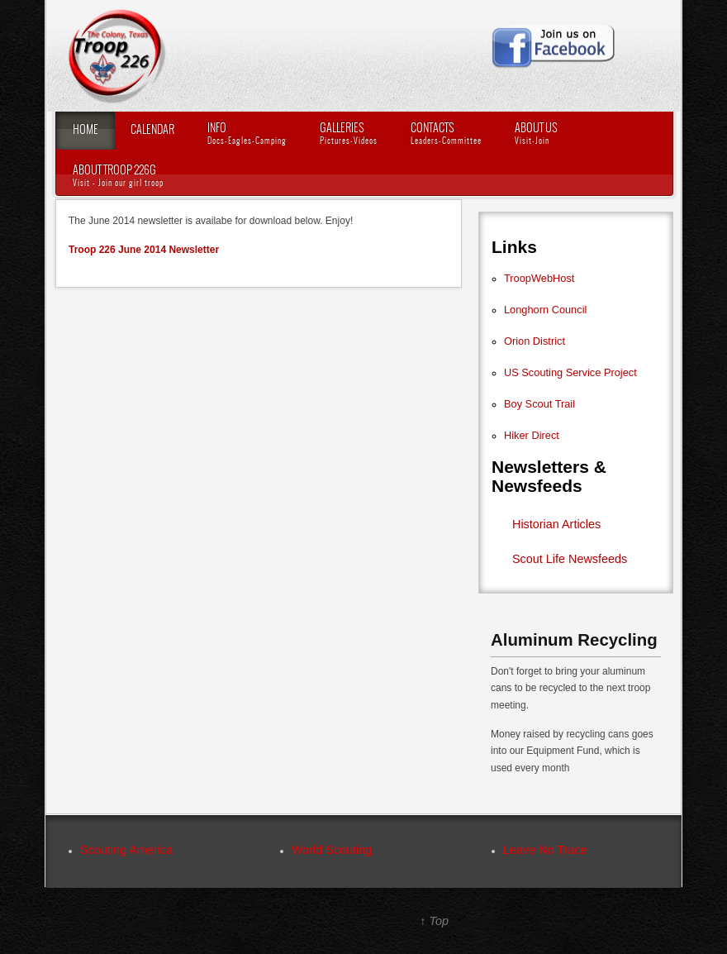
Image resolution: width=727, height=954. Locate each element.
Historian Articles (556, 524)
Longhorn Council (545, 309)
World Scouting (332, 849)
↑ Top (434, 921)
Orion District (534, 341)
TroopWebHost (539, 278)
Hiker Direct (531, 435)
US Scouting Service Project (570, 372)
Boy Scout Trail (539, 404)
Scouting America (126, 849)
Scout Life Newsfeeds (569, 558)
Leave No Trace (545, 849)
